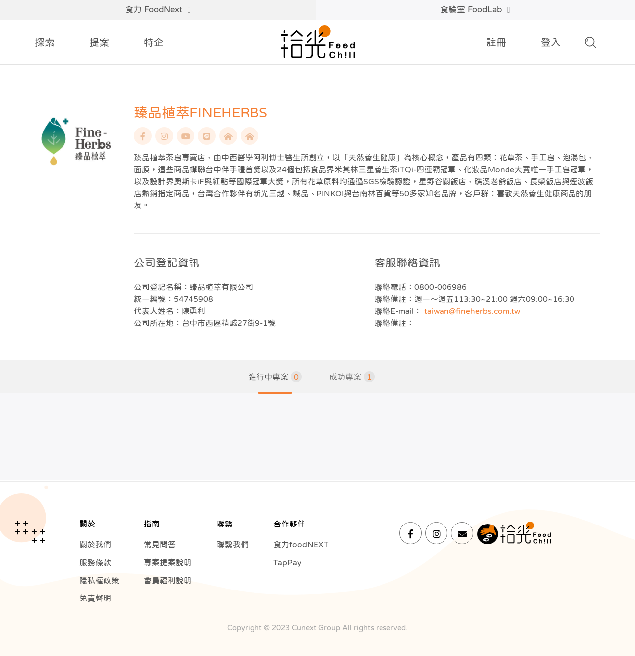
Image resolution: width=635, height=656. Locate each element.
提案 (99, 42)
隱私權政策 (99, 580)
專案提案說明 (167, 562)
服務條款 (95, 562)
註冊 (496, 42)
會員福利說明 (167, 580)
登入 (551, 42)
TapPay (287, 562)
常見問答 (160, 544)
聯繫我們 (233, 544)
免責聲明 (95, 598)
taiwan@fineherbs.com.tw (472, 311)
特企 (154, 42)
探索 (45, 42)
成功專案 (352, 376)
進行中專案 (275, 376)
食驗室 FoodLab (475, 9)
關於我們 (95, 544)
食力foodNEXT (301, 544)
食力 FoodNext (157, 9)
